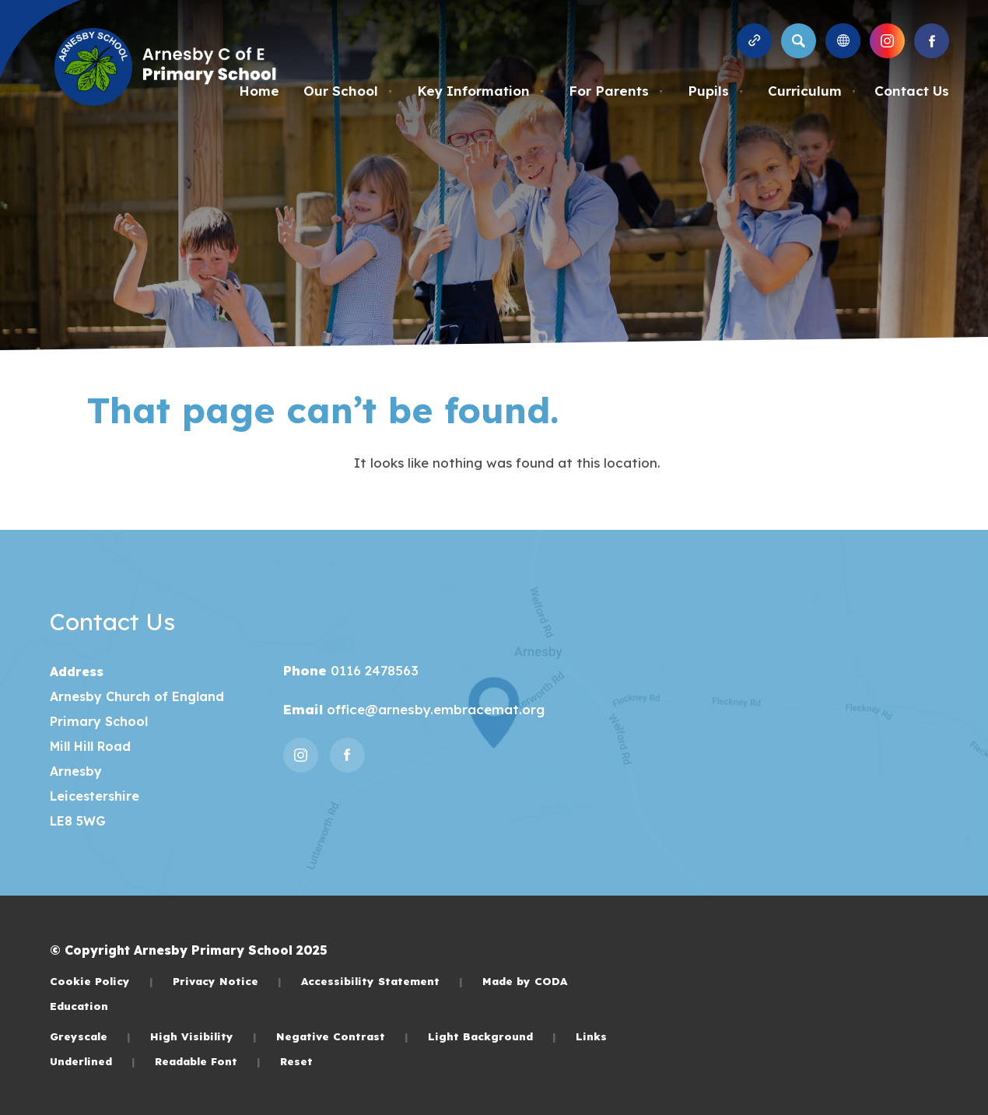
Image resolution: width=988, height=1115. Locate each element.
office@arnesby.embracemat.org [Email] (434, 709)
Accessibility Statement (382, 980)
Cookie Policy (101, 980)
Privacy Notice (227, 980)
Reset (296, 1061)
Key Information (481, 90)
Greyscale (90, 1036)
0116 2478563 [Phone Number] (373, 670)
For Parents (616, 90)
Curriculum (812, 90)
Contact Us (911, 90)
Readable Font (208, 1061)
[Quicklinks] (754, 40)
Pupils (716, 90)
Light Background (492, 1036)
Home (259, 90)
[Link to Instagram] (887, 40)
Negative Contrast (342, 1036)
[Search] (798, 40)
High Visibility (203, 1036)
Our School (348, 90)
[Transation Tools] (842, 40)
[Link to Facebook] (931, 40)
